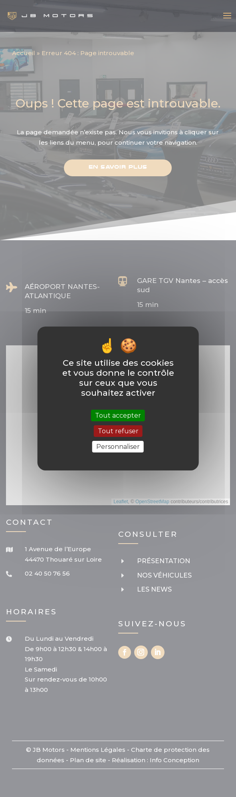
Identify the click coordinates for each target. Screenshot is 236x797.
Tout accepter (118, 415)
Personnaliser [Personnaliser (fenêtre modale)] (118, 446)
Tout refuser (118, 431)
